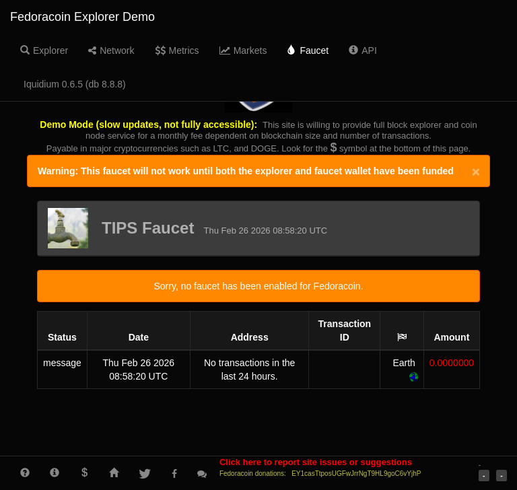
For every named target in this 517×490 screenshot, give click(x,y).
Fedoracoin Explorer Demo (82, 17)
